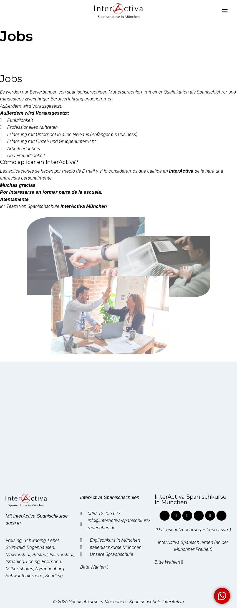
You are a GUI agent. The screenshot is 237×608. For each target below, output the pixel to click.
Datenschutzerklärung (179, 529)
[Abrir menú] (224, 11)
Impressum (218, 529)
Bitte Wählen (95, 567)
